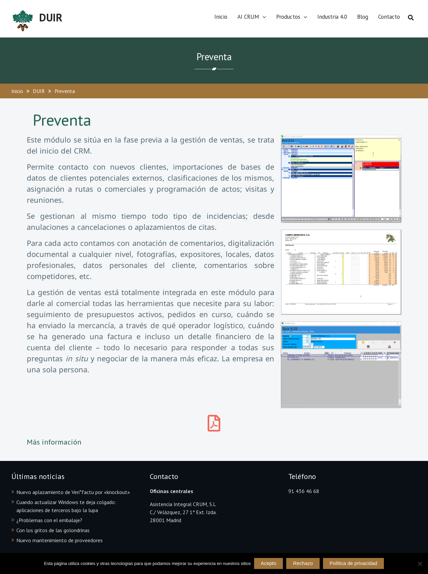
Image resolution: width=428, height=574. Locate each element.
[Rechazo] (419, 563)
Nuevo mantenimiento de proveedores (59, 540)
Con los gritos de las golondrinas (53, 530)
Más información (54, 442)
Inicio (220, 16)
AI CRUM (248, 16)
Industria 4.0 (332, 16)
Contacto (389, 16)
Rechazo (303, 563)
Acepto (269, 563)
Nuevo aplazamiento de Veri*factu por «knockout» (73, 492)
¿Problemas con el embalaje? (49, 520)
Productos (288, 16)
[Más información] (214, 423)
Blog (362, 16)
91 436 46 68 (303, 491)
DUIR (51, 17)
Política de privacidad (354, 563)
